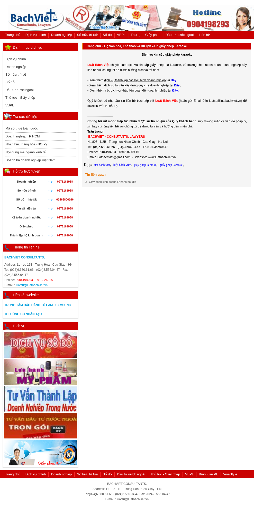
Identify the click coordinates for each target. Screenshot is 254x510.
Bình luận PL (208, 474)
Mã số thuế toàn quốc (21, 128)
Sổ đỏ (107, 35)
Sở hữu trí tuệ (87, 35)
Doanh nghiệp (61, 35)
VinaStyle (230, 474)
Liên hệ (204, 35)
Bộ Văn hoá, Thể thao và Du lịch (127, 46)
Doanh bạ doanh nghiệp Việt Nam (30, 160)
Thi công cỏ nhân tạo (23, 314)
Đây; (174, 80)
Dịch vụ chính (35, 35)
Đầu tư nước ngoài (180, 35)
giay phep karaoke (145, 165)
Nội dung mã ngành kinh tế (25, 152)
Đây (177, 85)
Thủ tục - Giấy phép (145, 35)
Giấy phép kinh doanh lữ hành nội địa (112, 181)
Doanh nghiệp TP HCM (22, 136)
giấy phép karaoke (171, 165)
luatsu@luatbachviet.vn (32, 285)
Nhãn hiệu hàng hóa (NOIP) (26, 144)
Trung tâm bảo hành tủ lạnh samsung (37, 305)
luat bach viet (102, 165)
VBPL (121, 35)
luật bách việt (122, 165)
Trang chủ (12, 35)
